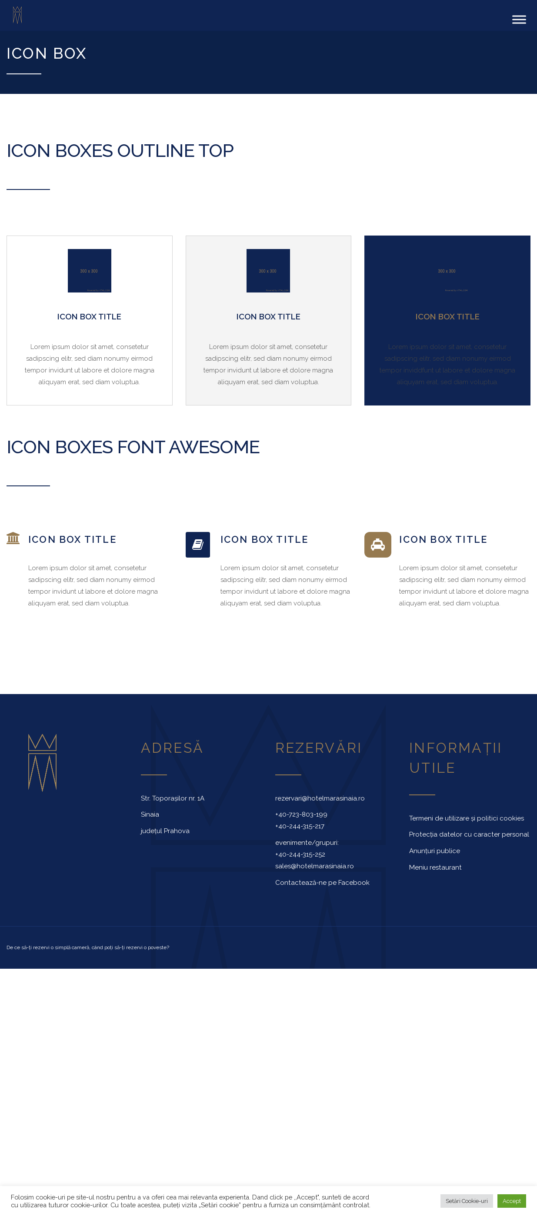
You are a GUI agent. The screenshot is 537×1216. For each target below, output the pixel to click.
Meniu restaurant (435, 867)
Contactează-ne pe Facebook (322, 882)
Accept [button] (512, 1201)
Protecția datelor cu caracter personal (469, 834)
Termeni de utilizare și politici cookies (466, 818)
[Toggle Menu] (519, 19)
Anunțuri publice (434, 851)
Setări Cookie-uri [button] (467, 1201)
